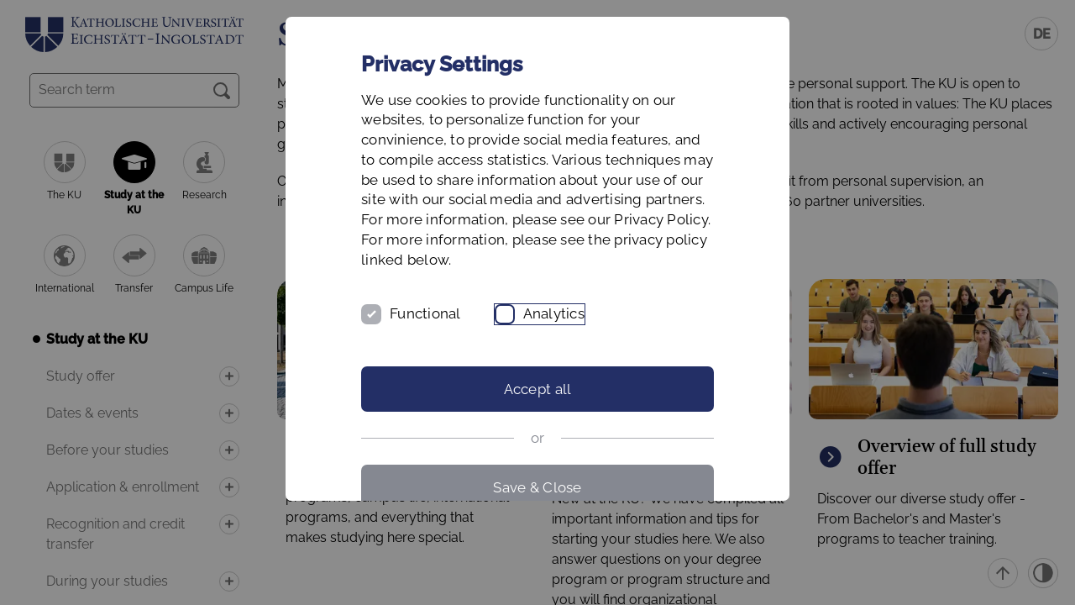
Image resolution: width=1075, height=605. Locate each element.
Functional (425, 313)
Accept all (538, 389)
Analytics (554, 313)
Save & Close (537, 487)
